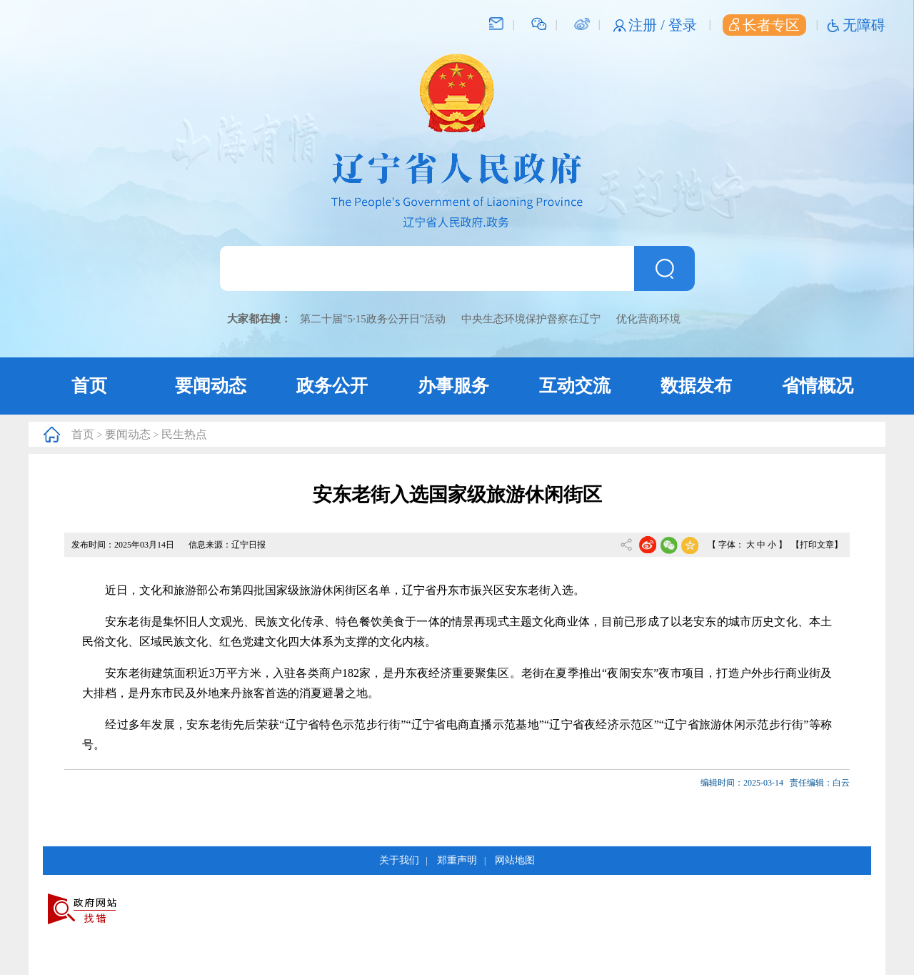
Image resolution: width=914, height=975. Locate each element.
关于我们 (399, 860)
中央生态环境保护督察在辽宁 (531, 319)
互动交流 (575, 385)
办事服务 (453, 385)
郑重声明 (457, 860)
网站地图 (515, 860)
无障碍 (864, 25)
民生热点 (184, 434)
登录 (682, 25)
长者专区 (764, 25)
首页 (89, 385)
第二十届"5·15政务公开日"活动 (373, 319)
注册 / (648, 25)
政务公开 (332, 385)
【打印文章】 (817, 545)
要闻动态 (210, 385)
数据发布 (696, 385)
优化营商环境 (648, 319)
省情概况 (817, 385)
